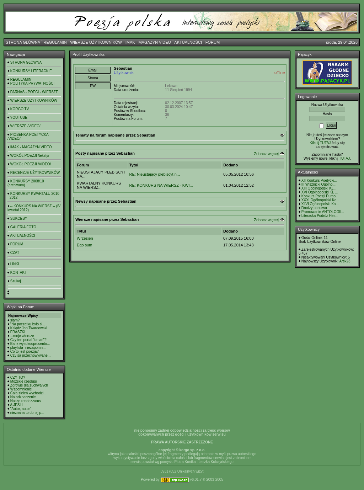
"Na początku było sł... (28, 324)
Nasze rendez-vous (25, 401)
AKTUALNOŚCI (188, 42)
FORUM (212, 42)
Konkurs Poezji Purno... (320, 196)
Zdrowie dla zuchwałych (29, 385)
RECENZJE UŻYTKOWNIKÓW (35, 173)
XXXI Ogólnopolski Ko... (320, 200)
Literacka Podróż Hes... (319, 216)
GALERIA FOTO (23, 227)
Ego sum (84, 245)
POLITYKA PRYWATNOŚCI (32, 83)
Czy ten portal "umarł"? (28, 340)
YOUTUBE (18, 117)
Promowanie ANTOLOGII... (322, 212)
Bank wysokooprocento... (30, 344)
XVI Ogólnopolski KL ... (319, 192)
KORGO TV (19, 109)
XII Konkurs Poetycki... (319, 180)
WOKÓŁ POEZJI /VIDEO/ (30, 164)
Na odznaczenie (23, 397)
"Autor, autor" (20, 409)
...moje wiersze (22, 336)
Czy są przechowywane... (30, 355)
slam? (15, 320)
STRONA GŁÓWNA (23, 42)
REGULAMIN (54, 42)
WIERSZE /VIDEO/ (25, 126)
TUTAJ (344, 158)
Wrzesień (85, 238)
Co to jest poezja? (24, 351)
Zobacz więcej (266, 153)
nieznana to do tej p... (27, 413)
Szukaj (15, 281)
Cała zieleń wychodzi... (28, 393)
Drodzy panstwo (314, 208)
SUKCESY (18, 218)
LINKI (14, 264)
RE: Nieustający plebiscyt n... (154, 174)
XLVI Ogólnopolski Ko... (320, 204)
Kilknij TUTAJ (320, 143)
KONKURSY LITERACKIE (31, 71)
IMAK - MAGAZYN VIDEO (148, 42)
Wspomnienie (21, 389)
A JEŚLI (16, 405)
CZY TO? (17, 377)
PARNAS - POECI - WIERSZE (34, 92)
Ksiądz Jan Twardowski (28, 328)
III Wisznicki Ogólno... (318, 184)
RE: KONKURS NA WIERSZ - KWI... (161, 185)
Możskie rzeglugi (23, 381)
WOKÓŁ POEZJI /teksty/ (29, 156)
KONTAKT (18, 273)
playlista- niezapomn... (28, 348)
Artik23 (344, 261)
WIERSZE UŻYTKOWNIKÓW (96, 42)
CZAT (14, 253)
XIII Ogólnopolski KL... (319, 188)
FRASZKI (17, 332)
